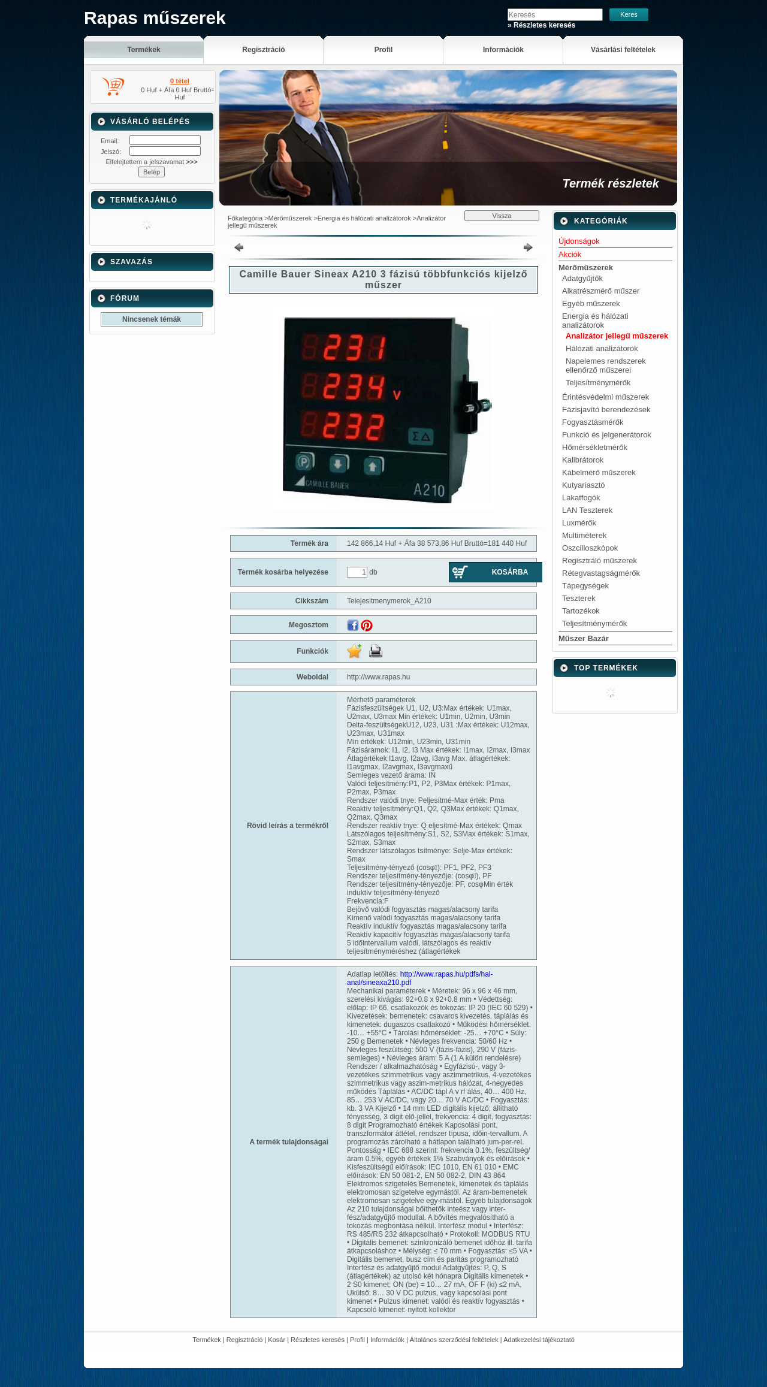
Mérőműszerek (290, 218)
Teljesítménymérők (598, 382)
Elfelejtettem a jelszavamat (151, 161)
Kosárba (510, 572)
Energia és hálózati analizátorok (364, 218)
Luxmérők (579, 522)
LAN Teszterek (587, 510)
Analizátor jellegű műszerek (617, 335)
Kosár (276, 1339)
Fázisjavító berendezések (606, 409)
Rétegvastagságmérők (601, 573)
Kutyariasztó (583, 485)
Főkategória (245, 218)
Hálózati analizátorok (602, 348)
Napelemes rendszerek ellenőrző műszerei (606, 365)
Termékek (206, 1339)
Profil (357, 1339)
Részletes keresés (318, 1339)
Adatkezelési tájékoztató (539, 1339)
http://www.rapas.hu (378, 677)
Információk (387, 1339)
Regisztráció (245, 1339)
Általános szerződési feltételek (454, 1339)
